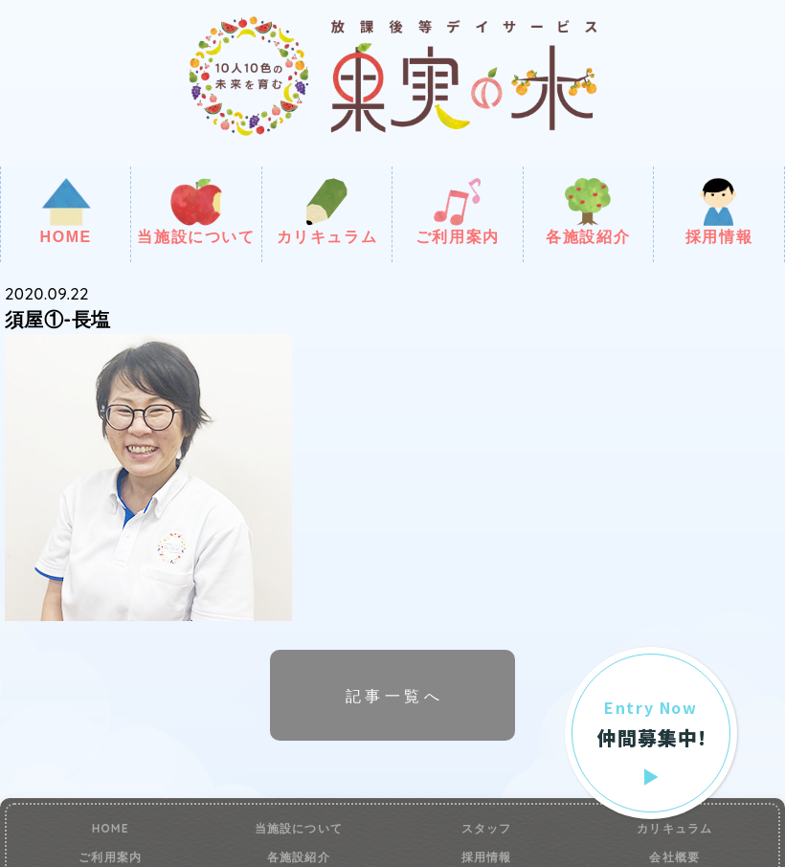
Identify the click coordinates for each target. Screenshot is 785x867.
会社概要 (674, 857)
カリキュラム (327, 211)
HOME (65, 211)
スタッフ (486, 828)
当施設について (196, 211)
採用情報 (718, 211)
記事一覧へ (394, 695)
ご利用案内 (457, 211)
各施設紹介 (588, 211)
